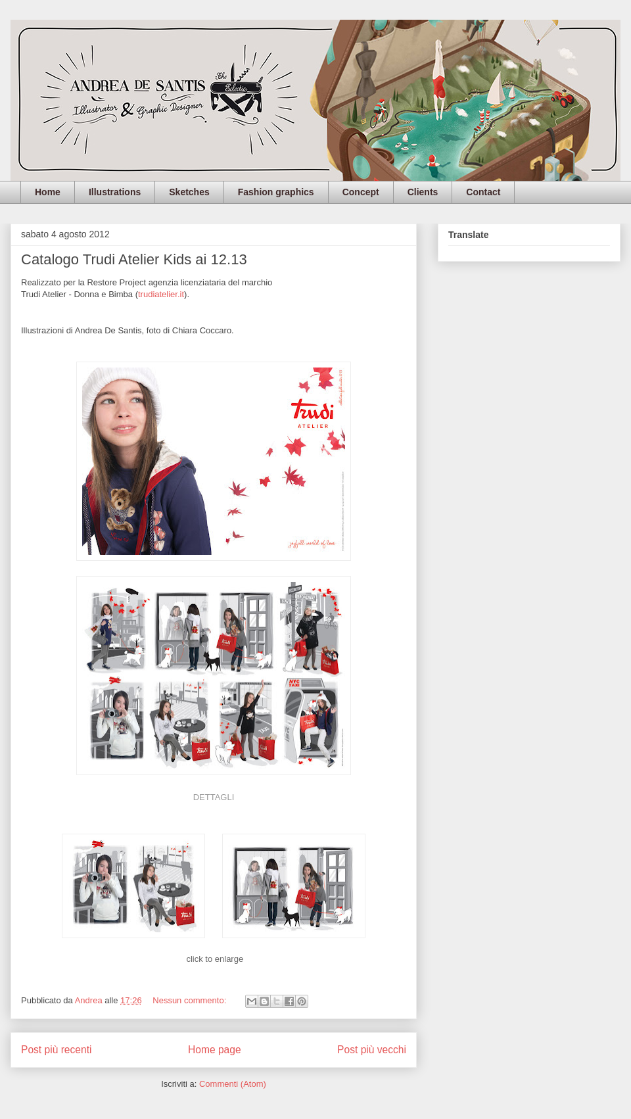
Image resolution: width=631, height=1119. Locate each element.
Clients (423, 192)
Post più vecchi (371, 1049)
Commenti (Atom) (232, 1084)
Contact (483, 192)
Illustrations (115, 192)
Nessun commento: (190, 1000)
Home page (214, 1049)
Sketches (189, 192)
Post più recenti (56, 1049)
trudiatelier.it (161, 294)
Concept (360, 192)
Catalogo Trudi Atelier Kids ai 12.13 (134, 259)
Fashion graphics (276, 192)
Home (47, 192)
